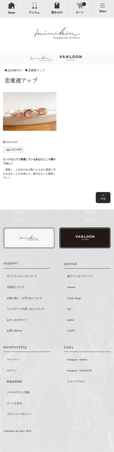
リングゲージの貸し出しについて (26, 308)
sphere (70, 319)
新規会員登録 (14, 381)
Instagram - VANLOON (79, 370)
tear (69, 308)
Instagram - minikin (77, 359)
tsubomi (71, 287)
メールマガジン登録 (18, 392)
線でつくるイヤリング (80, 276)
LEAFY (71, 330)
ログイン (12, 370)
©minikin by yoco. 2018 (17, 431)
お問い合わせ (14, 330)
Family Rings (74, 298)
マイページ (13, 359)
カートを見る (14, 403)
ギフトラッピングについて (22, 276)
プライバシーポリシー (19, 414)
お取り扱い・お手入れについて (24, 298)
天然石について (15, 287)
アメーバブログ (76, 381)
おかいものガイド (17, 319)
